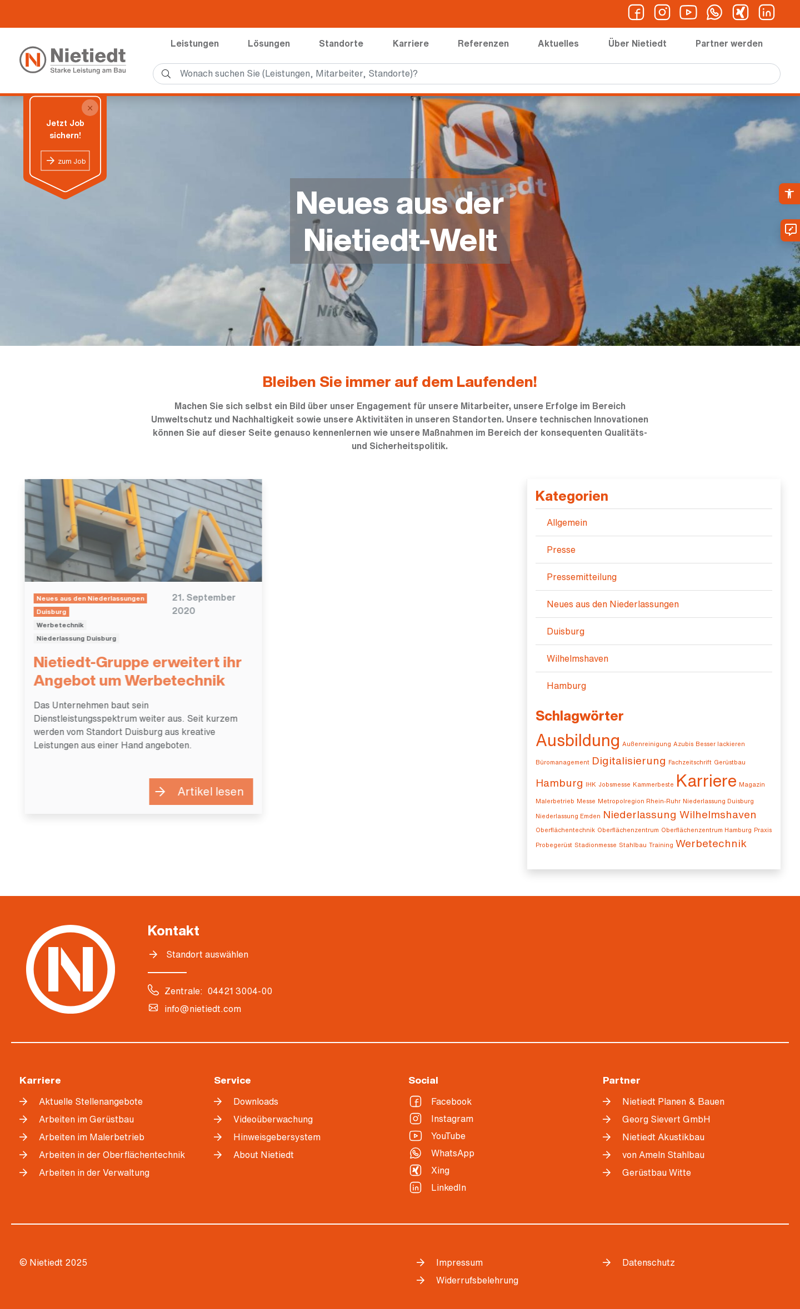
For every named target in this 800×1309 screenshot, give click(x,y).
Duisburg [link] (565, 631)
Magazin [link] (752, 784)
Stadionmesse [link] (595, 845)
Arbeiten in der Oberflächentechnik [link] (112, 1154)
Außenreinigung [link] (646, 744)
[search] (467, 73)
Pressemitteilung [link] (582, 576)
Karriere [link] (411, 43)
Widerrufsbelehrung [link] (477, 1280)
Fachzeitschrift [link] (690, 762)
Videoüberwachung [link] (273, 1119)
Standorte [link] (341, 43)
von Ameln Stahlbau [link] (663, 1154)
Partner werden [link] (729, 43)
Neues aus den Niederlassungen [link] (613, 604)
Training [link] (661, 845)
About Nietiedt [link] (263, 1154)
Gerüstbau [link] (730, 762)
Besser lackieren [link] (720, 744)
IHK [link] (591, 784)
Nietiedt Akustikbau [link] (663, 1136)
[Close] (90, 107)
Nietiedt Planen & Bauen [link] (673, 1101)
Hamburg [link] (566, 685)
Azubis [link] (683, 744)
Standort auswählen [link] (207, 954)
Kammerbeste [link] (653, 784)
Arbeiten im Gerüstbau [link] (86, 1119)
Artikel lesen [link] (205, 791)
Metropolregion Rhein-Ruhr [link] (639, 801)
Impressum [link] (459, 1262)
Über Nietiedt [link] (637, 43)
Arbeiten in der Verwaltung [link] (94, 1172)
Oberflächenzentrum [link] (628, 830)
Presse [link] (561, 549)
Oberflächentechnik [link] (565, 830)
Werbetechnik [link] (711, 843)
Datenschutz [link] (648, 1262)
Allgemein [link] (567, 522)
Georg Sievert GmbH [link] (666, 1119)
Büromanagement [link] (562, 762)
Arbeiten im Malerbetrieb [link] (91, 1136)
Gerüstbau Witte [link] (656, 1172)
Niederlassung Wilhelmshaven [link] (680, 814)
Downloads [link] (255, 1101)
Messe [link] (586, 801)
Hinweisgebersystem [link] (277, 1136)
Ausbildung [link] (578, 740)
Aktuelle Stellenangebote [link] (91, 1101)
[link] (789, 193)
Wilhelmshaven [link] (577, 658)
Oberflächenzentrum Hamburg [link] (706, 830)
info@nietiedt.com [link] (202, 1008)
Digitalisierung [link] (629, 760)
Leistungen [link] (195, 43)
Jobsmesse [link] (614, 784)
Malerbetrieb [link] (555, 801)
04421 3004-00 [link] (239, 990)
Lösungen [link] (269, 43)
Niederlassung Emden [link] (568, 816)
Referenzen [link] (483, 43)
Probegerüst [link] (554, 845)
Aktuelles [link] (558, 43)
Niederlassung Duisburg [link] (718, 801)
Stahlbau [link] (633, 845)
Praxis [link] (763, 830)
